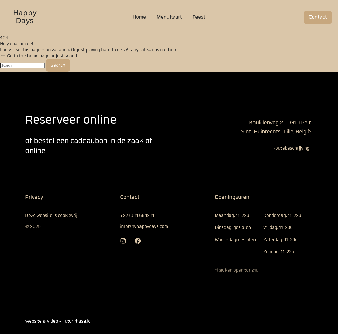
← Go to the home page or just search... (41, 56)
